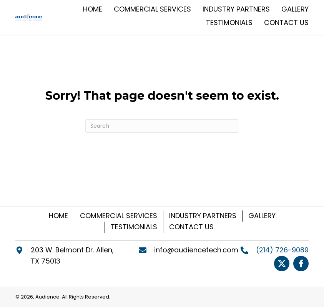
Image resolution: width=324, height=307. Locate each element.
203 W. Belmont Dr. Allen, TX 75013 (72, 255)
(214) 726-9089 (282, 250)
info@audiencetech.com (196, 250)
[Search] (162, 126)
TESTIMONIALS (134, 227)
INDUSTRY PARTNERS (202, 215)
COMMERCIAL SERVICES (118, 215)
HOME (58, 215)
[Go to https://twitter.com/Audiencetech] (281, 263)
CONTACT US (191, 227)
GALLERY (262, 215)
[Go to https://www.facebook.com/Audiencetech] (301, 263)
